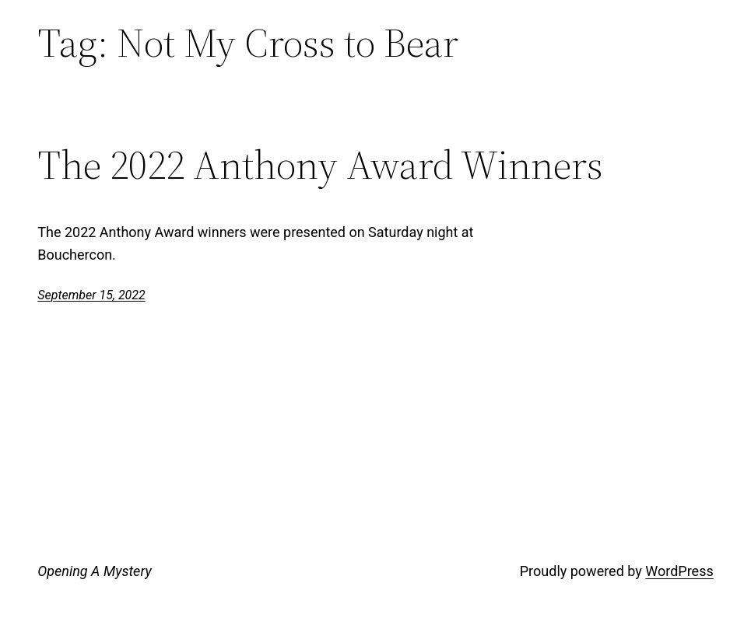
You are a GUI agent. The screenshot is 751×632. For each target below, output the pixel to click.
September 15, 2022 (91, 295)
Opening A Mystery (94, 571)
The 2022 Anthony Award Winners (320, 164)
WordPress (679, 571)
